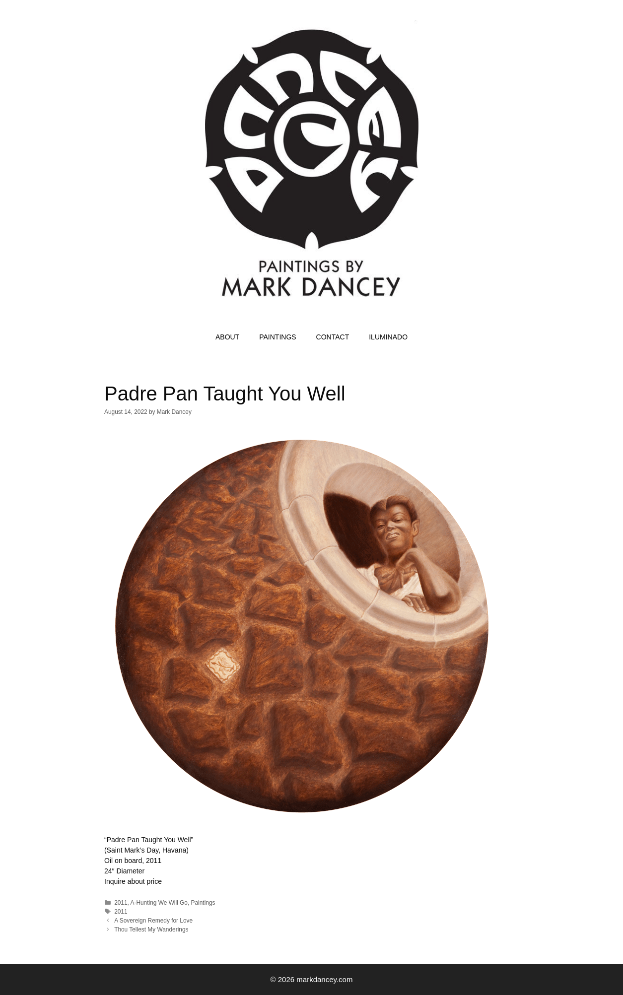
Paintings (203, 902)
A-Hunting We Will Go (159, 902)
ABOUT (227, 337)
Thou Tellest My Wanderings (151, 929)
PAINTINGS (277, 337)
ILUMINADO (388, 337)
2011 (120, 902)
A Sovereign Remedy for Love (153, 920)
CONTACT (332, 337)
